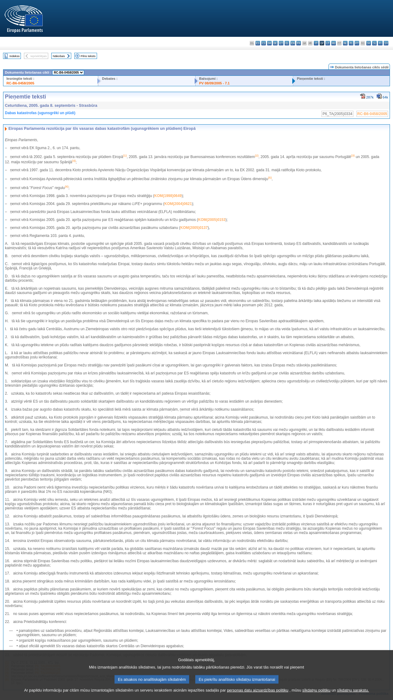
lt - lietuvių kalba (327, 43)
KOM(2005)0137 (194, 228)
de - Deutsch (275, 43)
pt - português (357, 43)
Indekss (15, 56)
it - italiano (316, 43)
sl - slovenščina (374, 43)
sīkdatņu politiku (316, 695)
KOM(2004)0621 (178, 204)
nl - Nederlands (345, 43)
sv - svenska (386, 43)
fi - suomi (380, 43)
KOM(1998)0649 (167, 196)
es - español (257, 43)
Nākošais (59, 56)
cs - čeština (263, 43)
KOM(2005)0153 (211, 220)
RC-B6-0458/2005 (20, 83)
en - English (292, 43)
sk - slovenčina (368, 43)
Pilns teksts (88, 56)
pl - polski (351, 43)
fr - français (298, 43)
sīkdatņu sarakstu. (353, 695)
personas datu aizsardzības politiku (257, 695)
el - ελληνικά (287, 43)
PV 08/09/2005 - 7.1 (214, 83)
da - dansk (269, 43)
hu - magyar (333, 43)
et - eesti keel (281, 43)
